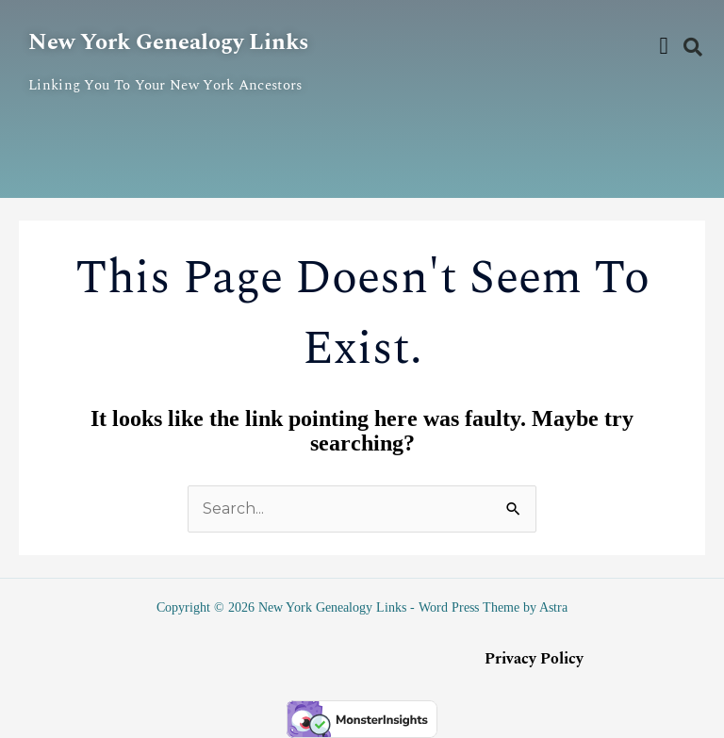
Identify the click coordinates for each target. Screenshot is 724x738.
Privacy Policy (534, 659)
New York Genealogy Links (168, 42)
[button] (663, 46)
